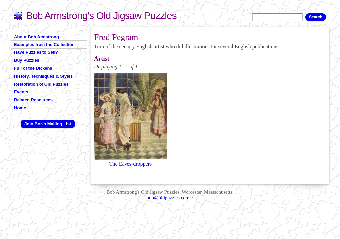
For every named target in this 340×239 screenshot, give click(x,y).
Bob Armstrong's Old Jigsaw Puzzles (101, 15)
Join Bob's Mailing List (47, 123)
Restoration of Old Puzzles (41, 84)
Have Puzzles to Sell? (36, 52)
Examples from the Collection (44, 44)
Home (20, 107)
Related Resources (33, 99)
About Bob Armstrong (36, 36)
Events (21, 91)
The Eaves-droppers (130, 164)
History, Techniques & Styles (43, 76)
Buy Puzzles (26, 60)
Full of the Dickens (33, 68)
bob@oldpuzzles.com (170, 197)
